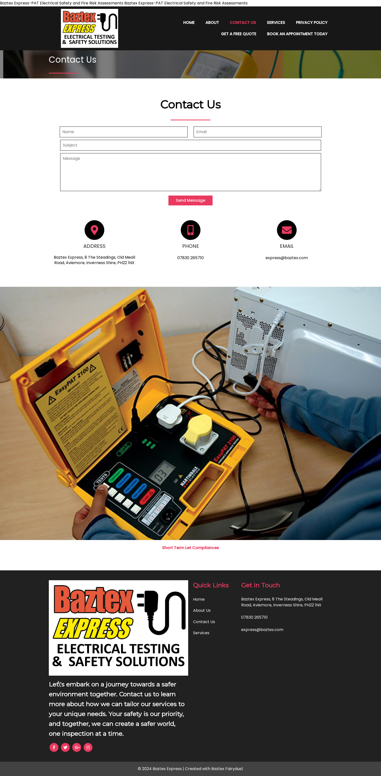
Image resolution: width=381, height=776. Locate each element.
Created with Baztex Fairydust (214, 769)
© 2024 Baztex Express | (161, 769)
